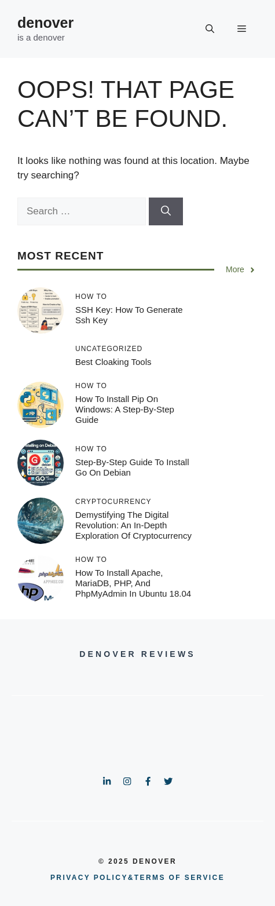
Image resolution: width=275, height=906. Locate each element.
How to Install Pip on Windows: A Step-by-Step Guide (124, 409)
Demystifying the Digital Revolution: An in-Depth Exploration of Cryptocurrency (133, 525)
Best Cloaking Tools (113, 362)
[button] (210, 29)
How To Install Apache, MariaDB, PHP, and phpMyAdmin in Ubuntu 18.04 (133, 583)
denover (45, 22)
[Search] (166, 211)
